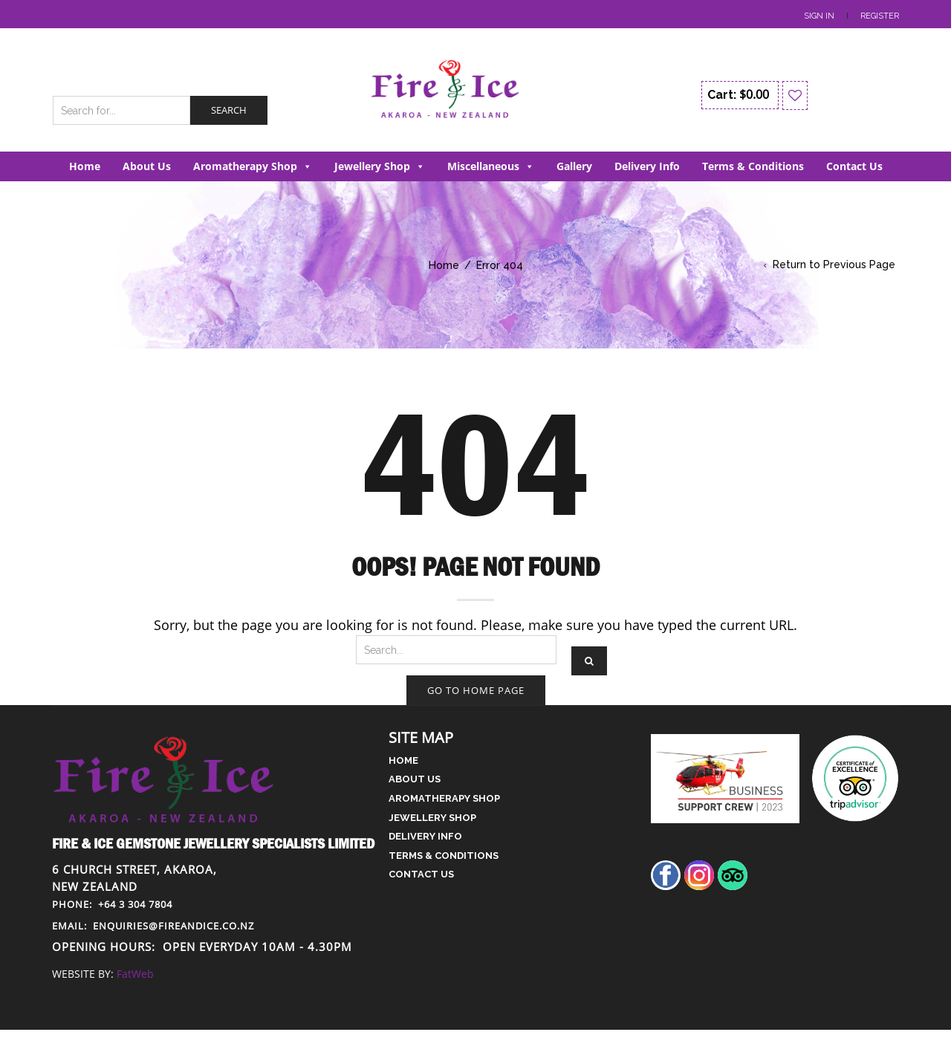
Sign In (819, 16)
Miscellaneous (490, 166)
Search (229, 110)
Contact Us (854, 166)
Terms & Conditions (753, 166)
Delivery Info (647, 166)
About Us (147, 166)
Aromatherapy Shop (252, 166)
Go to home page (476, 690)
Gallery (574, 166)
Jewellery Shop (379, 166)
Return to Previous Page (834, 264)
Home (84, 166)
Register (879, 16)
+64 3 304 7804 (112, 904)
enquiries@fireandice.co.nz (153, 925)
